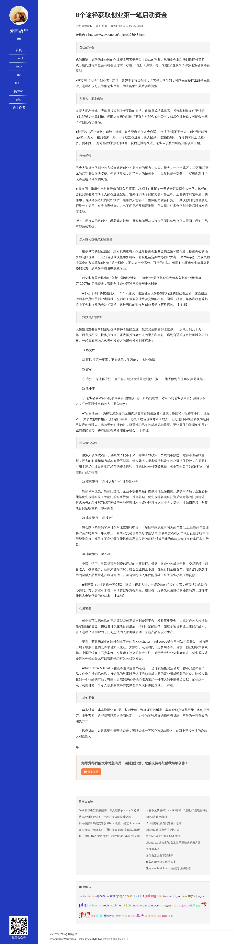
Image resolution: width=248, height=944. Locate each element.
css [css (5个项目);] (112, 896)
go (19, 74)
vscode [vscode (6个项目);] (148, 905)
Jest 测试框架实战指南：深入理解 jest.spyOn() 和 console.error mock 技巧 (124, 810)
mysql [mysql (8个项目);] (192, 896)
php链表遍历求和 (156, 816)
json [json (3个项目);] (179, 896)
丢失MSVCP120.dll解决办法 (163, 836)
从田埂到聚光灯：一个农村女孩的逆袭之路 (105, 816)
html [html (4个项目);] (159, 896)
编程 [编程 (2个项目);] (159, 916)
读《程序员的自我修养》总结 (164, 823)
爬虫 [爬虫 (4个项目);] (118, 915)
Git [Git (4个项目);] (142, 896)
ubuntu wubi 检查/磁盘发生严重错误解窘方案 (173, 842)
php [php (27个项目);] (83, 905)
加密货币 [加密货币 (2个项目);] (176, 905)
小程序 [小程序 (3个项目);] (191, 905)
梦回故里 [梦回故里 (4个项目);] (109, 915)
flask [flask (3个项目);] (136, 896)
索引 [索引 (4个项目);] (147, 915)
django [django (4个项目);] (120, 896)
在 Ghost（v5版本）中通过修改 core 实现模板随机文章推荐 (115, 829)
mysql (19, 58)
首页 (19, 50)
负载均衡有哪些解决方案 (161, 861)
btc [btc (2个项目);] (108, 896)
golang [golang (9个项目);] (150, 896)
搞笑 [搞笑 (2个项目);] (93, 916)
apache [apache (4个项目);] (101, 896)
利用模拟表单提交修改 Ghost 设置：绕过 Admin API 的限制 (115, 823)
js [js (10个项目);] (174, 895)
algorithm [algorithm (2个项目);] (91, 896)
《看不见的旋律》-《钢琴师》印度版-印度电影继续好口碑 (181, 810)
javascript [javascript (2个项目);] (167, 896)
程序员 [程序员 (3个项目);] (131, 916)
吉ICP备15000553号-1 (116, 939)
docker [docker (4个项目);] (129, 896)
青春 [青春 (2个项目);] (171, 916)
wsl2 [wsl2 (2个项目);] (161, 905)
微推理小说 (153, 849)
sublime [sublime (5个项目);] (115, 905)
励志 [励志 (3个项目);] (183, 905)
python (19, 91)
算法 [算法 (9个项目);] (140, 916)
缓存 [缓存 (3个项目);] (153, 916)
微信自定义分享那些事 (159, 855)
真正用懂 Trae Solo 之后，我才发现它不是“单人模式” (111, 836)
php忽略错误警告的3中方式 (162, 829)
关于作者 (19, 107)
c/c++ (19, 83)
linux (19, 66)
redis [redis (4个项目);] (106, 905)
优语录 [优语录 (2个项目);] (167, 905)
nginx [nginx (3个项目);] (201, 896)
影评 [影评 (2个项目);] (198, 905)
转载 (104, 25)
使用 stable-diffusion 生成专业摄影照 (168, 868)
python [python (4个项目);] (92, 905)
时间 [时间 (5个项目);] (99, 915)
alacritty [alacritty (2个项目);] (82, 896)
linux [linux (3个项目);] (184, 896)
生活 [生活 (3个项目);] (124, 916)
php (19, 99)
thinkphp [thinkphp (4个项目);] (127, 905)
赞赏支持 (91, 771)
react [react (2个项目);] (100, 905)
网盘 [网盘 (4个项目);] (165, 915)
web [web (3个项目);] (156, 905)
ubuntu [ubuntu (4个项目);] (137, 905)
